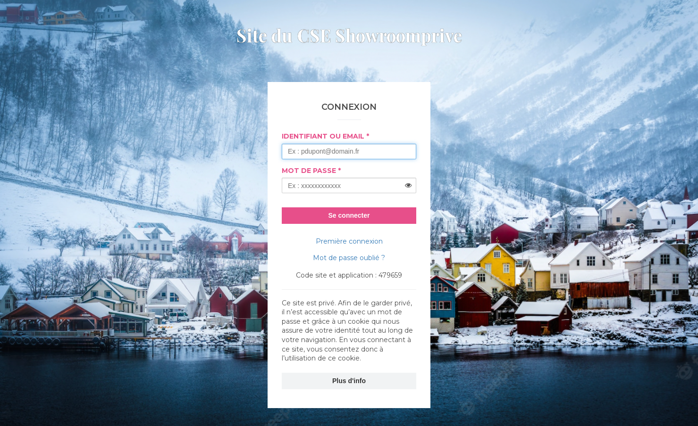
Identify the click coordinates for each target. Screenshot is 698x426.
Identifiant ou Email (323, 136)
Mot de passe (309, 170)
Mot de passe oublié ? (349, 258)
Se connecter (349, 215)
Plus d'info (349, 381)
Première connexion (349, 241)
